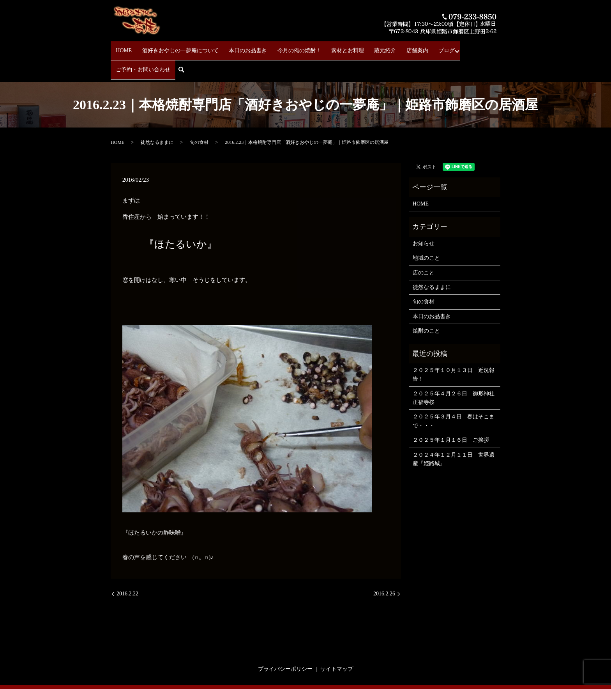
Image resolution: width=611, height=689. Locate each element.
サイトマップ (336, 643)
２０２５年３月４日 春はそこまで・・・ (453, 395)
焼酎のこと (426, 305)
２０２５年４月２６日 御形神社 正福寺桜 (454, 372)
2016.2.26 (384, 568)
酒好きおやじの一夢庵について (175, 47)
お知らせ (423, 217)
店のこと (423, 247)
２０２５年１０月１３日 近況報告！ (453, 348)
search (496, 47)
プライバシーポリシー (285, 643)
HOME (124, 47)
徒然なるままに (157, 116)
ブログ (412, 47)
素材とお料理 (328, 47)
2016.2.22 (127, 568)
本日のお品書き (238, 47)
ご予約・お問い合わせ (456, 47)
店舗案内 (388, 47)
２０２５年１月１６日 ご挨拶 (451, 414)
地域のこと (426, 232)
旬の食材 (199, 116)
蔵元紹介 (361, 47)
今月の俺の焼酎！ (284, 47)
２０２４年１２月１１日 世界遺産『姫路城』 (453, 433)
